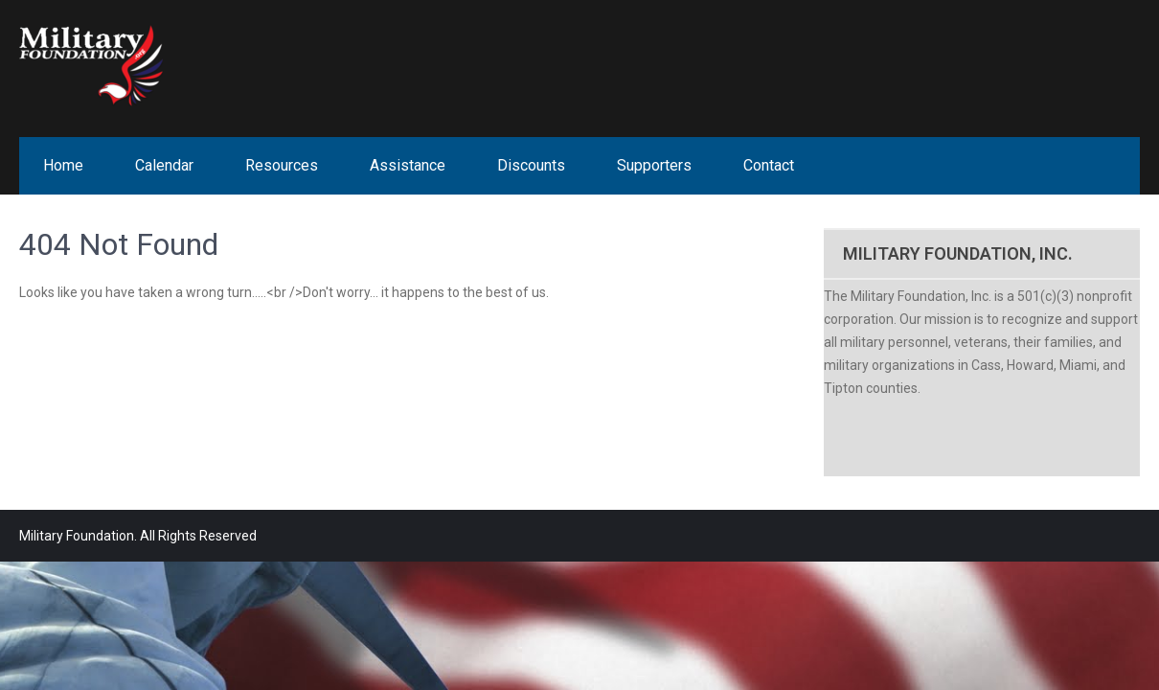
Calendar (164, 165)
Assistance (407, 165)
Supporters (654, 165)
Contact (768, 165)
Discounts (531, 165)
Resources (281, 165)
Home (63, 165)
